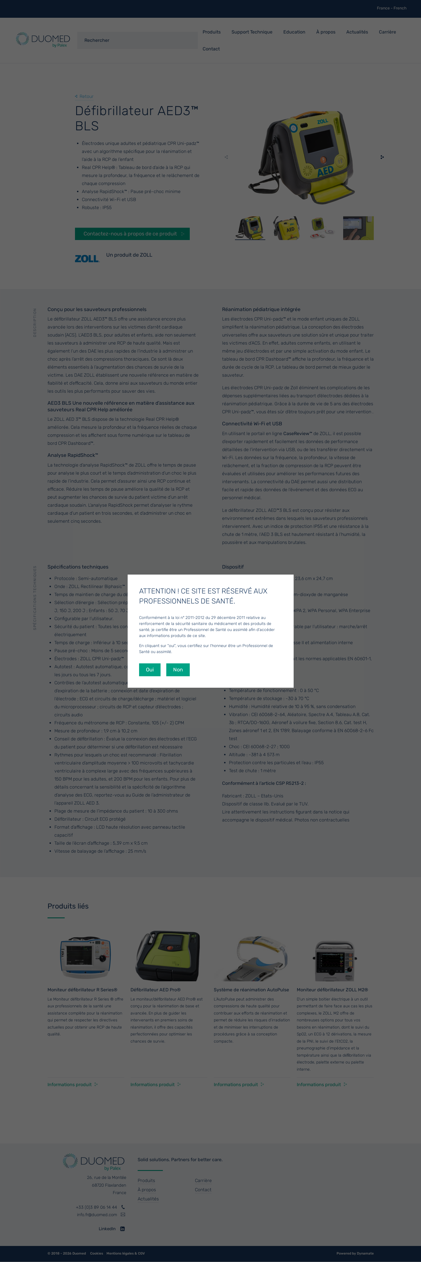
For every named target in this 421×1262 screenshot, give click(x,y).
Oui (150, 670)
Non (178, 670)
